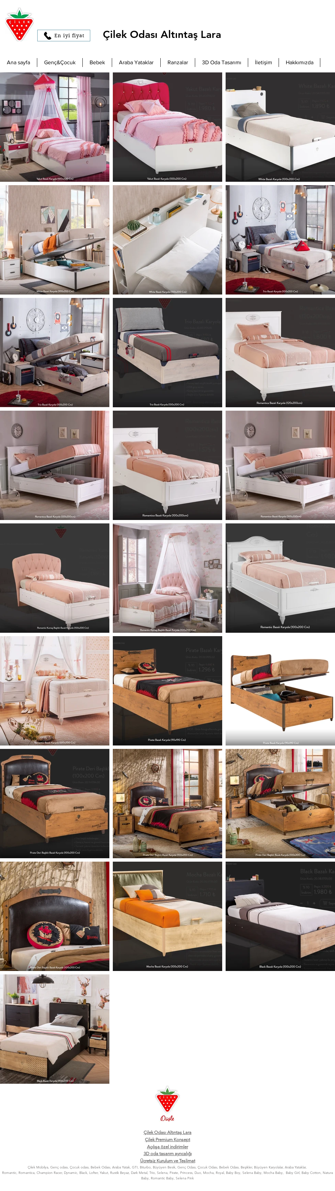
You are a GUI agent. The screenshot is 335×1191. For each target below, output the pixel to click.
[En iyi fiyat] (63, 35)
